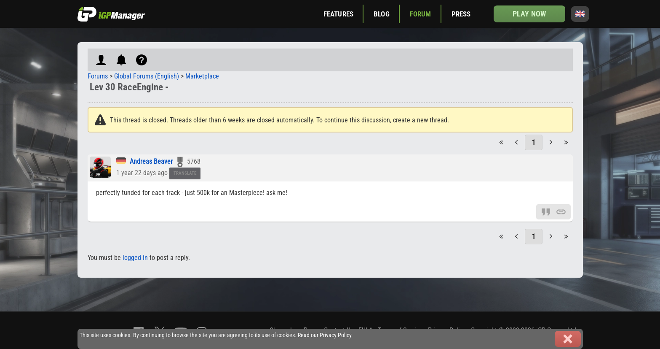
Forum (420, 14)
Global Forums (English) (146, 76)
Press (461, 14)
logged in (135, 258)
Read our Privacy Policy (325, 335)
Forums (98, 76)
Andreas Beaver (151, 161)
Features (338, 14)
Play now (529, 13)
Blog (382, 14)
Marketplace (202, 76)
